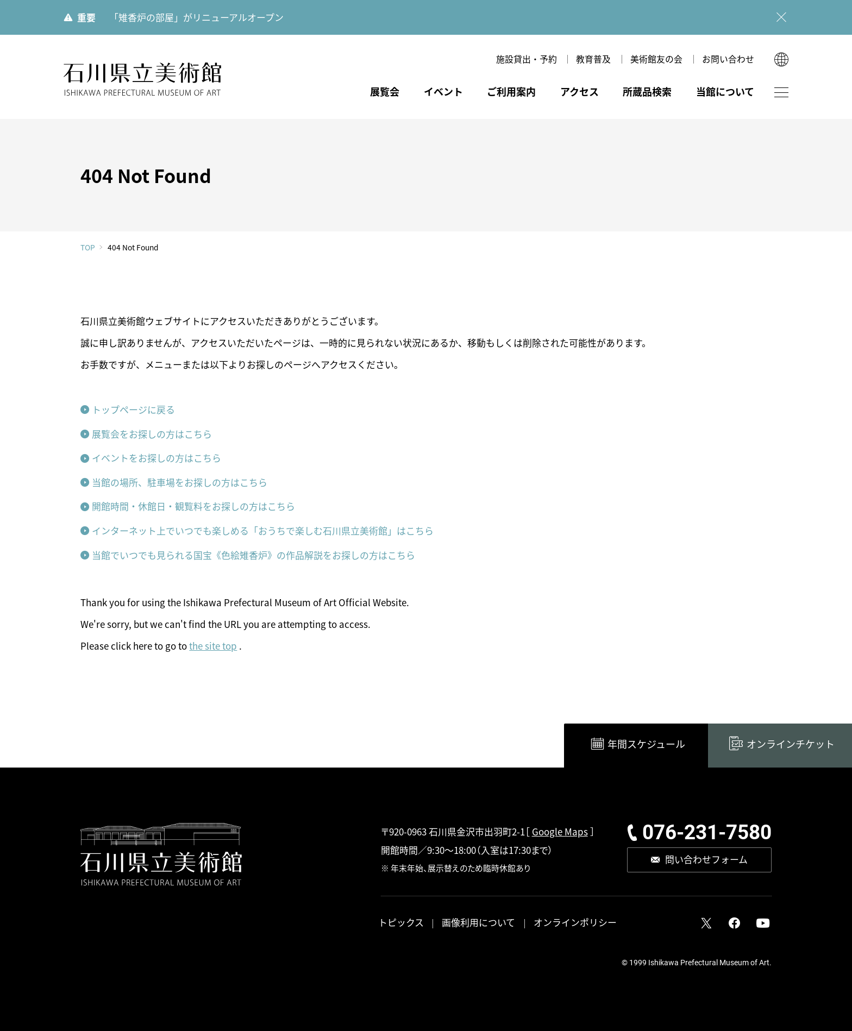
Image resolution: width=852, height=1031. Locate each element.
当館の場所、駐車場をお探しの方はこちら (179, 482)
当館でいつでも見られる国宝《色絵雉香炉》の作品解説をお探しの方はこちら (253, 555)
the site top (213, 645)
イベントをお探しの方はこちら (156, 457)
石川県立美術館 (143, 79)
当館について (725, 91)
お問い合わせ (728, 59)
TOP (87, 248)
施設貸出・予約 (526, 59)
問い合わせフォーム (706, 859)
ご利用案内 (511, 91)
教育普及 (593, 59)
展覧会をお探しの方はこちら (152, 434)
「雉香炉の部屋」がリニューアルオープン (196, 17)
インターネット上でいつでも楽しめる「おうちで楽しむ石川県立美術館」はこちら (263, 530)
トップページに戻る (133, 409)
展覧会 (384, 91)
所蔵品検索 (647, 91)
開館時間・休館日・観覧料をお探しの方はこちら (193, 506)
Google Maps (560, 831)
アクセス (579, 91)
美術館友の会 (656, 59)
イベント (443, 91)
